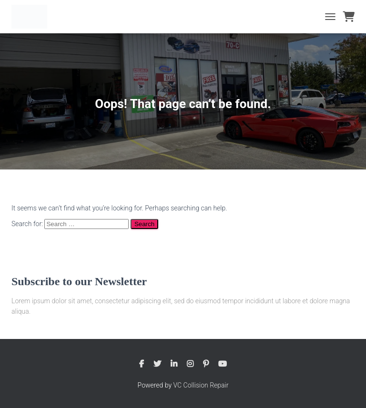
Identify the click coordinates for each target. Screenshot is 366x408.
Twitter (157, 364)
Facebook (141, 364)
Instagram (190, 364)
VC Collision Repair (201, 385)
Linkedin (174, 364)
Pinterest (206, 364)
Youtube (223, 364)
